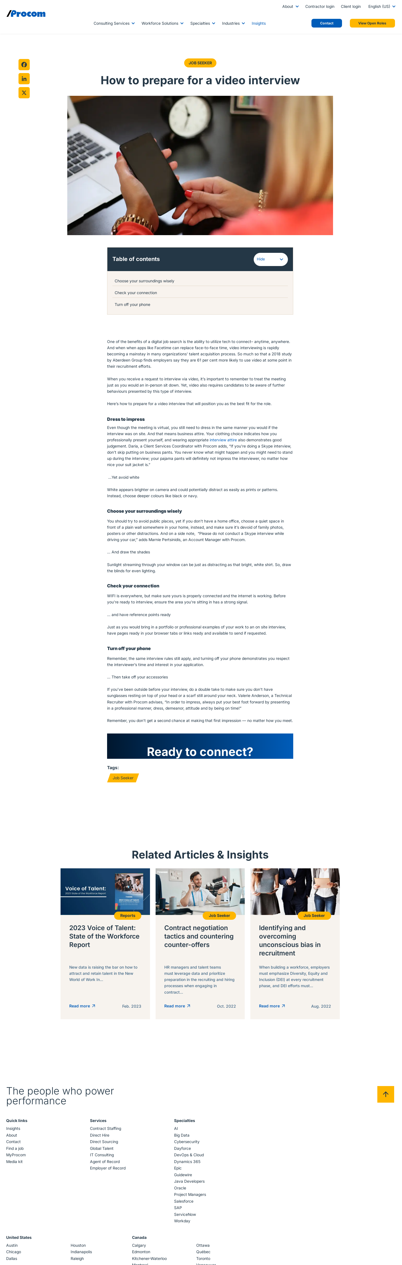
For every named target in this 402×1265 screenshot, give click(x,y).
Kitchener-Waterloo (149, 1254)
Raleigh (77, 1254)
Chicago (13, 1247)
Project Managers (190, 1190)
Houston (78, 1241)
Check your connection (137, 292)
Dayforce (182, 1144)
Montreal (140, 1261)
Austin (12, 1241)
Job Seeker (200, 63)
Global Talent (102, 1144)
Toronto (203, 1254)
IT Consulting (102, 1150)
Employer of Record (108, 1164)
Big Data (181, 1130)
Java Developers (189, 1177)
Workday (182, 1216)
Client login (351, 6)
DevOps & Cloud (189, 1150)
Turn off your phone (133, 304)
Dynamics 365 (187, 1157)
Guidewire (183, 1170)
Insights (259, 23)
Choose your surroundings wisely (147, 281)
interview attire (223, 440)
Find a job (15, 1144)
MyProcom (16, 1150)
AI (176, 1124)
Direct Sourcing (104, 1137)
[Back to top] (385, 1090)
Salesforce (183, 1196)
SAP (178, 1203)
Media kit (14, 1157)
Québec (203, 1247)
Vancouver (206, 1261)
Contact (13, 1137)
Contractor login (319, 6)
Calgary (139, 1241)
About (287, 6)
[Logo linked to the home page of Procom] (25, 13)
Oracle (180, 1183)
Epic (177, 1164)
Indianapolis (81, 1247)
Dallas (11, 1254)
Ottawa (203, 1241)
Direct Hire (100, 1130)
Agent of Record (105, 1157)
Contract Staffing (105, 1124)
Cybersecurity (186, 1137)
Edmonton (141, 1247)
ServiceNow (185, 1210)
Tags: (113, 767)
